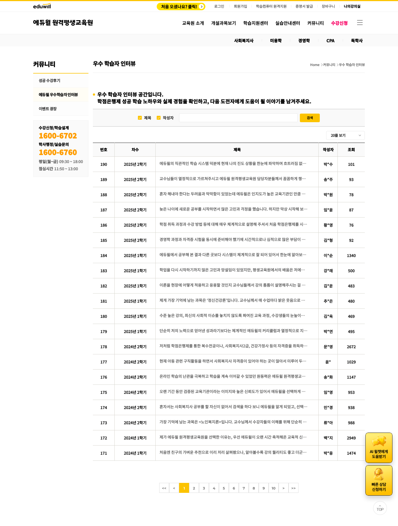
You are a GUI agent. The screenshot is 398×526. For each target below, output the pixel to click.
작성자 (168, 118)
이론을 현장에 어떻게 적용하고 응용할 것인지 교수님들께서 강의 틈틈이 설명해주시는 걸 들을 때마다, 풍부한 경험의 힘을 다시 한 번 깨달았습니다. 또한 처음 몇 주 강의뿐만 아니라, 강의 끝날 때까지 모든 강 (233, 285)
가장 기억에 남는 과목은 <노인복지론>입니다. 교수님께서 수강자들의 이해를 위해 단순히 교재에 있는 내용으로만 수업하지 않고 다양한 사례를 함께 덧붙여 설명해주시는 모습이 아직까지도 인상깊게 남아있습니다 (233, 422)
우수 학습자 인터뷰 (352, 64)
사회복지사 (243, 40)
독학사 (357, 40)
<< (164, 488)
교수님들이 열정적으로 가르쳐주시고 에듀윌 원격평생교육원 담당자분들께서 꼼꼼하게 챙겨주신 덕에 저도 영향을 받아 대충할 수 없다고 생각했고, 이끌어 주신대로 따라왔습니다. (233, 178)
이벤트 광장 (48, 108)
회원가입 (240, 6)
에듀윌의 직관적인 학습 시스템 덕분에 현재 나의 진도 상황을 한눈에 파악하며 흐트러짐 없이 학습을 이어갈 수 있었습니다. (233, 163)
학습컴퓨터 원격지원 (271, 6)
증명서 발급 (304, 6)
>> (293, 488)
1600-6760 (58, 152)
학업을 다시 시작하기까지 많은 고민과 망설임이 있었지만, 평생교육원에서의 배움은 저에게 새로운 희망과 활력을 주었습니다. (233, 270)
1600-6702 (58, 135)
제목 (147, 118)
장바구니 (328, 6)
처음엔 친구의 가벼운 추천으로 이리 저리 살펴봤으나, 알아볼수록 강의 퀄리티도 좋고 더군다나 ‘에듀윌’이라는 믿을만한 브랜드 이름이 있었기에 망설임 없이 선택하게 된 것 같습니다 (233, 452)
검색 (310, 117)
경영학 (304, 40)
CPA (330, 40)
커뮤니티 (329, 64)
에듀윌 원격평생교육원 (63, 23)
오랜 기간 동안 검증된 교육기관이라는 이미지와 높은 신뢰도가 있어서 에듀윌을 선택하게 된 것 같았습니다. (233, 391)
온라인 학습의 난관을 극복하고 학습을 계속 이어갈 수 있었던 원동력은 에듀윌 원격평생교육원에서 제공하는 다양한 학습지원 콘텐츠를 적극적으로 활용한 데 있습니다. (233, 376)
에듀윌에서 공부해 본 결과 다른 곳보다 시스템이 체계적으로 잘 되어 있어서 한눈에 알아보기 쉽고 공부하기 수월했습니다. (233, 254)
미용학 (276, 40)
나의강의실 (352, 6)
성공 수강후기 (49, 80)
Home (315, 64)
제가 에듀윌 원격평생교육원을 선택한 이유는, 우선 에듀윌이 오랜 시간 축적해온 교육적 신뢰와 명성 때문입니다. (233, 437)
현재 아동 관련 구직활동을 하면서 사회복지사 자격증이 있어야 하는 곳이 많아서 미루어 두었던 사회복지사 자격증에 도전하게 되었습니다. (233, 361)
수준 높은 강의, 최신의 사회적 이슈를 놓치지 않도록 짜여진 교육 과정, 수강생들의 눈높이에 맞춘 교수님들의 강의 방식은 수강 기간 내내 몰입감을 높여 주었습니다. (233, 315)
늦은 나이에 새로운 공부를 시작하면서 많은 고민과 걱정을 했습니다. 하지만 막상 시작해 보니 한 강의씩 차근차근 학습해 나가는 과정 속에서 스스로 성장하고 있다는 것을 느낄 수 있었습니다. (233, 209)
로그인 (219, 6)
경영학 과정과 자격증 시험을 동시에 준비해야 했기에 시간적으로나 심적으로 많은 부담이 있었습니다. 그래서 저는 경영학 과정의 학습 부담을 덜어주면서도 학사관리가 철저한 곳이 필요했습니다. (233, 239)
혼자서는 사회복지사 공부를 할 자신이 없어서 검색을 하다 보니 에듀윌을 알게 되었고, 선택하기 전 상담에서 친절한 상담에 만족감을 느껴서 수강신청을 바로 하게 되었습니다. (233, 406)
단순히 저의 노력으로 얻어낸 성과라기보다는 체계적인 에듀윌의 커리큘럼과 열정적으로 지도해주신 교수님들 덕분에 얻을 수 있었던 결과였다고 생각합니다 (233, 330)
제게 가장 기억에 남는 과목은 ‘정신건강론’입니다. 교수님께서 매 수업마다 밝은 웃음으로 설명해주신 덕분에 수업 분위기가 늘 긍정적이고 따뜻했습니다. (233, 300)
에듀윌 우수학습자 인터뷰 (58, 94)
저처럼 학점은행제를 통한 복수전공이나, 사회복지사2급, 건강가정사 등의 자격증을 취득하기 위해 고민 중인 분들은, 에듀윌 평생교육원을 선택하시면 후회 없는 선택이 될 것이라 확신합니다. (233, 346)
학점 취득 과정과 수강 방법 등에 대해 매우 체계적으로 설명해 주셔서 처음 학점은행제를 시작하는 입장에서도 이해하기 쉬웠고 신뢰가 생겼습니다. (233, 224)
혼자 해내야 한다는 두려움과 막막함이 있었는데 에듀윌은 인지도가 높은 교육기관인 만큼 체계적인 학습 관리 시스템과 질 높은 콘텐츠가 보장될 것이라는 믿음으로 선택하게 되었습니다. (233, 194)
